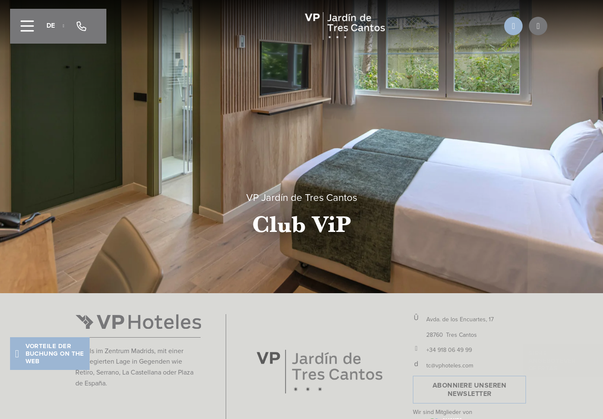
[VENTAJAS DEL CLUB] (513, 26)
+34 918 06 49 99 (449, 350)
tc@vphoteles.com (449, 365)
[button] (50, 353)
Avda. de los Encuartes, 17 (460, 319)
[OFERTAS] (538, 26)
